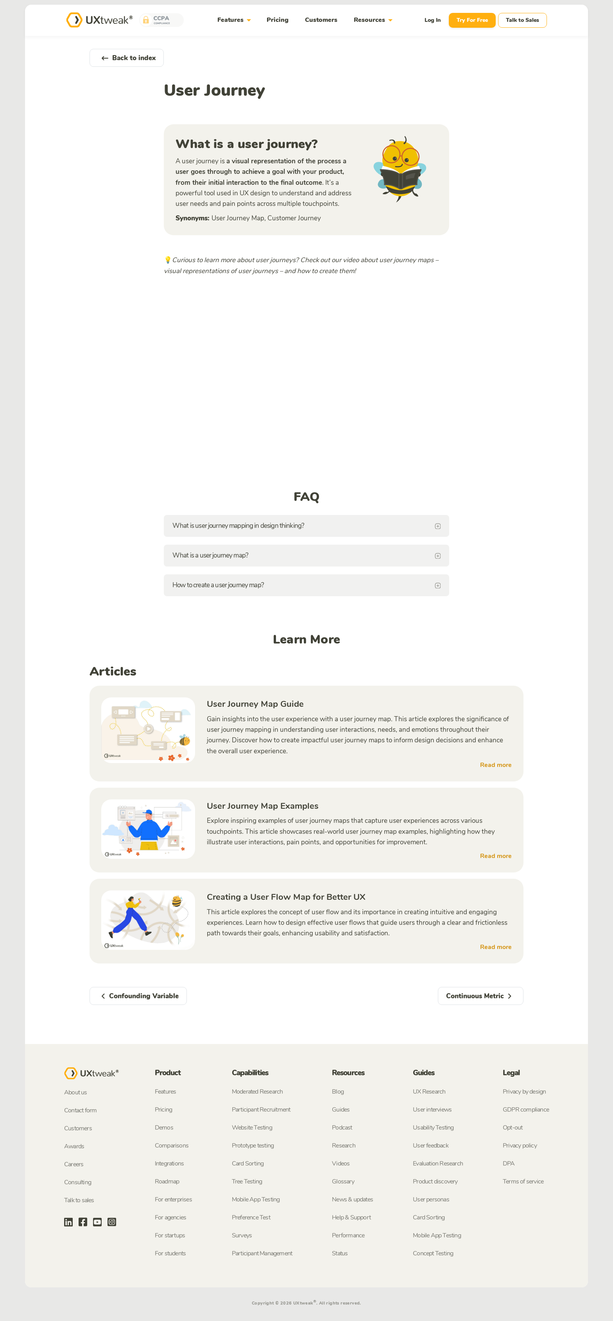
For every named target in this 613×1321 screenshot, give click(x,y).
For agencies (170, 1217)
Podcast (342, 1127)
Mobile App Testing (256, 1199)
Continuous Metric (480, 996)
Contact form (80, 1110)
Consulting (77, 1182)
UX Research (429, 1091)
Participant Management (262, 1253)
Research (343, 1145)
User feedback (430, 1145)
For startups (170, 1235)
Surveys (242, 1235)
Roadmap (167, 1181)
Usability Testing (433, 1127)
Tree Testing (247, 1181)
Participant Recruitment (261, 1109)
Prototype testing (253, 1145)
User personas (431, 1199)
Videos (341, 1163)
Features (235, 20)
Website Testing (252, 1127)
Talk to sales (79, 1200)
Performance (348, 1235)
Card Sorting (247, 1163)
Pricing (278, 20)
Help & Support (351, 1217)
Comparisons (171, 1145)
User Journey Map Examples (263, 806)
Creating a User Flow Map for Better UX (286, 897)
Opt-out (512, 1127)
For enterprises (173, 1199)
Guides (341, 1109)
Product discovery (435, 1181)
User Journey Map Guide (255, 704)
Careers (73, 1164)
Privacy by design (524, 1091)
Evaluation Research (438, 1163)
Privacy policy (520, 1145)
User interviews (432, 1109)
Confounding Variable (138, 996)
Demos (164, 1127)
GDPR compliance (526, 1109)
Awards (74, 1146)
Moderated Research (257, 1091)
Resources (375, 20)
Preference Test (251, 1217)
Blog (338, 1091)
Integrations (169, 1163)
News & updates (352, 1199)
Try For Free (472, 20)
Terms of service (523, 1181)
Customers (321, 20)
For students (170, 1253)
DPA (509, 1163)
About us (75, 1092)
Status (340, 1253)
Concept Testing (433, 1253)
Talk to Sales (522, 20)
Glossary (343, 1181)
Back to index (127, 58)
